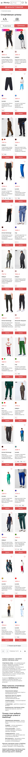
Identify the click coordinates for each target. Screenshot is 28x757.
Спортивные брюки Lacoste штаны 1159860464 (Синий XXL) (7, 105)
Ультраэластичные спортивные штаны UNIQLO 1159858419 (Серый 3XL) (7, 281)
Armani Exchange (6, 20)
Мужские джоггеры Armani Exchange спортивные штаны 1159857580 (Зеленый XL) (7, 325)
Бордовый (4, 139)
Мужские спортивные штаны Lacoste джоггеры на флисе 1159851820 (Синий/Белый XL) (7, 632)
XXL (3, 110)
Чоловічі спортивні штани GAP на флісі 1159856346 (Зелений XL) (20, 368)
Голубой (15, 95)
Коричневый (2, 139)
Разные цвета (2, 578)
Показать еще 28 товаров (15, 645)
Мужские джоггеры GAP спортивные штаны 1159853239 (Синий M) (20, 500)
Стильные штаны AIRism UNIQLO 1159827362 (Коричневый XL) (19, 412)
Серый (15, 51)
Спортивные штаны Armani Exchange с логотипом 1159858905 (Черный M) (7, 237)
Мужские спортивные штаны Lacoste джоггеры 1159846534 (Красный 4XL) (20, 588)
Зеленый (2, 315)
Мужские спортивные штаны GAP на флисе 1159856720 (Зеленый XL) (7, 413)
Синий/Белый (2, 622)
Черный (2, 51)
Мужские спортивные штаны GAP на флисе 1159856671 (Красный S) (7, 369)
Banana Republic (18, 20)
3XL (19, 198)
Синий (2, 95)
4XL (16, 593)
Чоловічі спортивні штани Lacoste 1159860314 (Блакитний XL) (20, 105)
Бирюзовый (15, 446)
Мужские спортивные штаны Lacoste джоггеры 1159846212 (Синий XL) (20, 193)
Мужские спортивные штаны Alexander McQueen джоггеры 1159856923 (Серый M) (20, 326)
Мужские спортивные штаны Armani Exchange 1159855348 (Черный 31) (7, 457)
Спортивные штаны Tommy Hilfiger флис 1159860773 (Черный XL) (7, 61)
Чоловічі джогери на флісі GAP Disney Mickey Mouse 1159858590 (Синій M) (20, 237)
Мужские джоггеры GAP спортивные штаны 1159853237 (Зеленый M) (20, 544)
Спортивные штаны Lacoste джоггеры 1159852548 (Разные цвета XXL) (7, 588)
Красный (2, 359)
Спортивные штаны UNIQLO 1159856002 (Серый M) (20, 280)
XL (2, 66)
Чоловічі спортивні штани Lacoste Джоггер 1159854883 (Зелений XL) (7, 500)
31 (2, 461)
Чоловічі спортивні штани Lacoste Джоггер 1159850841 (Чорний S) (7, 193)
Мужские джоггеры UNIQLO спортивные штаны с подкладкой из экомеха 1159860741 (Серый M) (20, 63)
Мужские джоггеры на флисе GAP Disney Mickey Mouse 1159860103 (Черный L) (20, 150)
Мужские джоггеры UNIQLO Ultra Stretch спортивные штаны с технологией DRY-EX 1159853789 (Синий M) (7, 546)
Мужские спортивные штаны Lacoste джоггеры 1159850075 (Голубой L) (20, 632)
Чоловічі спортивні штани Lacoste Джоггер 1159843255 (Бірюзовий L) (20, 456)
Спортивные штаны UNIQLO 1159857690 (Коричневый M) (7, 149)
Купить (7, 69)
